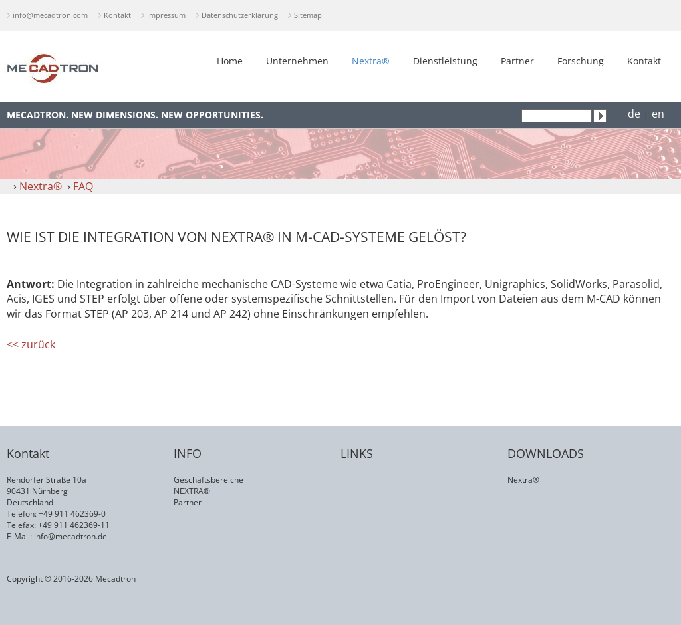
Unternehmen (297, 61)
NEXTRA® (192, 491)
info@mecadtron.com (50, 15)
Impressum (166, 15)
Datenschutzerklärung (240, 15)
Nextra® (371, 61)
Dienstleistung (445, 61)
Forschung (580, 61)
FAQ (83, 186)
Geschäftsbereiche (208, 479)
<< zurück (31, 344)
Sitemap (308, 15)
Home (230, 61)
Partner (517, 61)
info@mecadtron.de (70, 536)
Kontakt (117, 15)
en (658, 113)
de (634, 113)
